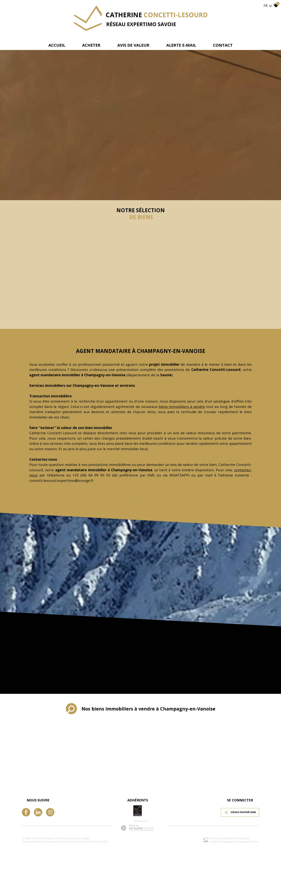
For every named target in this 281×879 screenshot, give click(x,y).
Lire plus (140, 499)
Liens (56, 841)
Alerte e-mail (181, 45)
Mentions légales (44, 841)
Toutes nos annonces (79, 841)
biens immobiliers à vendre (182, 406)
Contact (223, 45)
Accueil (56, 45)
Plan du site (28, 841)
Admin (63, 841)
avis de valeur (133, 45)
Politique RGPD (100, 841)
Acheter (91, 45)
